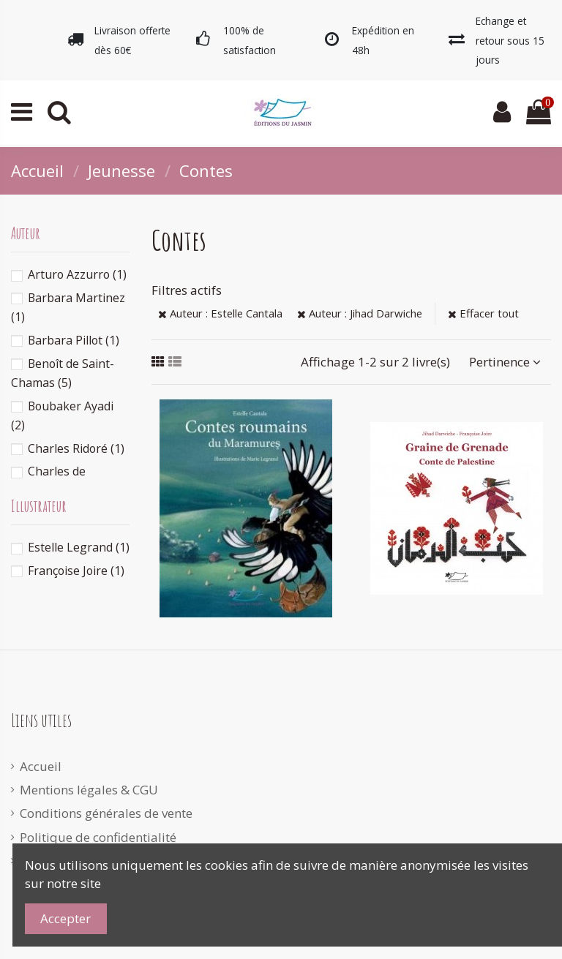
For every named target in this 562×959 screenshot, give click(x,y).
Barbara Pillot (73, 340)
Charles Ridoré (76, 448)
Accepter (65, 918)
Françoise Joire (76, 571)
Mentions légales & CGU (89, 789)
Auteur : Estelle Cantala (220, 313)
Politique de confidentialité (98, 837)
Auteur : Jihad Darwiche (359, 313)
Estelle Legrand (79, 547)
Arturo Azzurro (77, 274)
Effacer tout (483, 313)
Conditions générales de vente (106, 813)
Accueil (40, 766)
